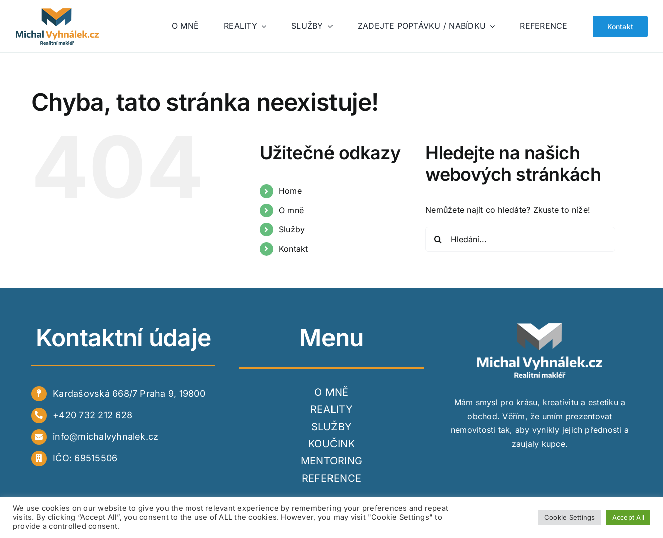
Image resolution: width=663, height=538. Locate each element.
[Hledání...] (520, 239)
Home (290, 191)
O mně (291, 210)
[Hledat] (437, 239)
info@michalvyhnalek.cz (105, 436)
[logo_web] (58, 12)
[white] (539, 327)
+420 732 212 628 (92, 415)
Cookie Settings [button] (569, 517)
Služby (292, 229)
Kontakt (293, 249)
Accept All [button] (628, 517)
